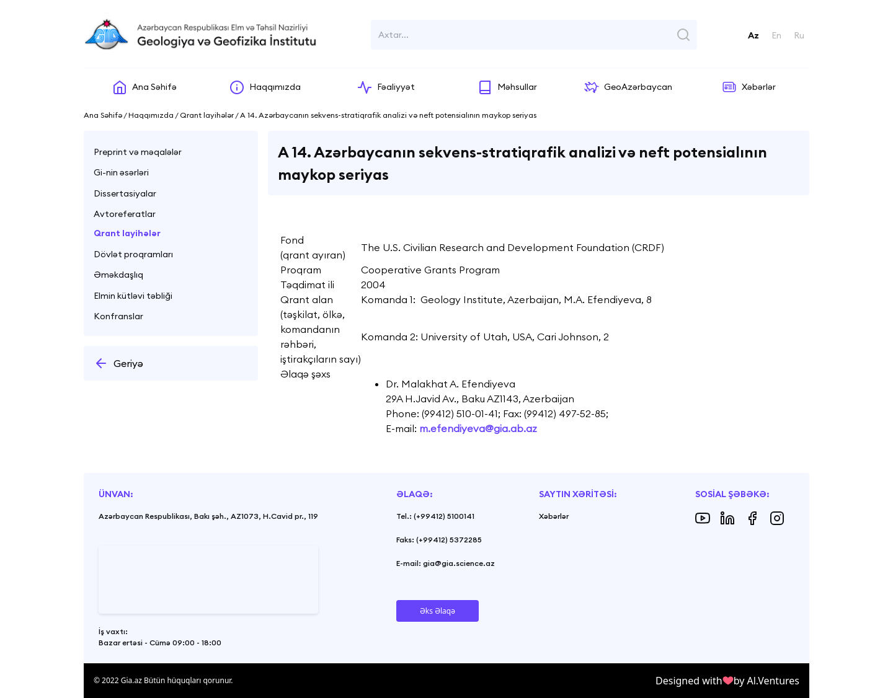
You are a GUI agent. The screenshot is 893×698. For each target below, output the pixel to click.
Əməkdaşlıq (118, 274)
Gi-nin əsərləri (121, 172)
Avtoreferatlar (125, 213)
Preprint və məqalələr (138, 151)
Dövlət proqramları (133, 254)
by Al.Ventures (766, 680)
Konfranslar (118, 316)
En (776, 35)
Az (753, 35)
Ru (799, 35)
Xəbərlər (554, 516)
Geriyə (118, 363)
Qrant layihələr (127, 233)
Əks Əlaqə (437, 611)
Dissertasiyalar (125, 193)
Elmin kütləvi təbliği (133, 295)
